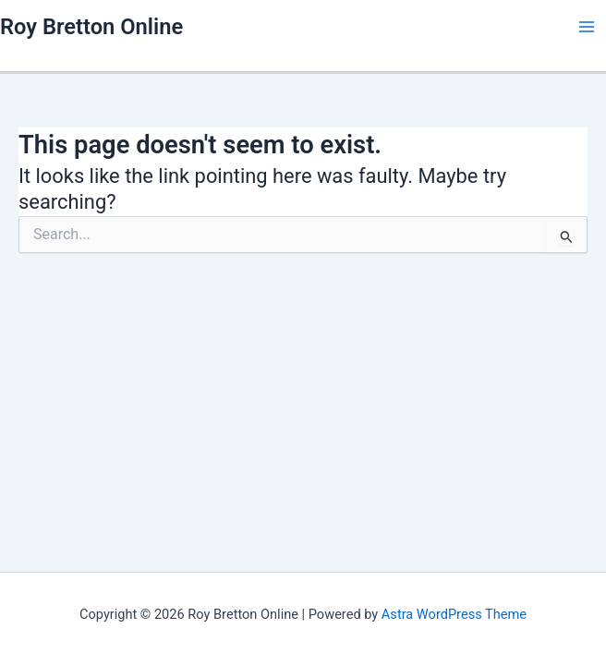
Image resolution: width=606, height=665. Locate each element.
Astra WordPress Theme (454, 614)
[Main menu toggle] (586, 26)
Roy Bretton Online (91, 27)
